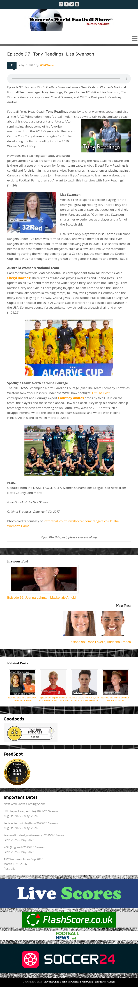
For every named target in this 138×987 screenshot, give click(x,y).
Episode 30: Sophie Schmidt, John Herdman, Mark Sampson (53, 685)
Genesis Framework (82, 981)
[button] (69, 38)
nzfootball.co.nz (55, 521)
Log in (111, 981)
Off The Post (100, 393)
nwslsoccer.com (79, 521)
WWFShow (46, 65)
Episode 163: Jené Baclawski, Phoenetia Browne (22, 685)
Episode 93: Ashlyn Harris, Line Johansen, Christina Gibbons (85, 685)
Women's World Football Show (69, 20)
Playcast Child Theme (55, 981)
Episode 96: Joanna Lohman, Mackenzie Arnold (115, 685)
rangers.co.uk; (103, 521)
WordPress (101, 981)
